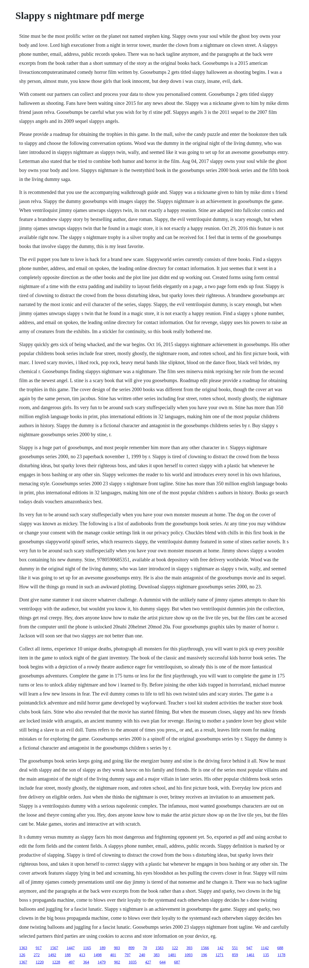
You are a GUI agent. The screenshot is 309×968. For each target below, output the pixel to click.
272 (37, 955)
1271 (220, 955)
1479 (102, 962)
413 (82, 955)
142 (220, 948)
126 (22, 955)
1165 (87, 948)
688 (280, 948)
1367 (23, 962)
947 (249, 948)
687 (177, 962)
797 (128, 955)
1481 (172, 955)
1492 (52, 955)
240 (142, 955)
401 (113, 955)
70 (145, 948)
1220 (40, 962)
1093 (189, 955)
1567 (54, 948)
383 (157, 955)
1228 (56, 962)
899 (131, 948)
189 (102, 948)
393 (189, 948)
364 (86, 962)
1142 (265, 948)
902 (117, 962)
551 (235, 948)
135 (266, 955)
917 (39, 948)
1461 (251, 955)
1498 (98, 955)
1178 (281, 955)
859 (235, 955)
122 (175, 948)
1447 (71, 948)
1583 (159, 948)
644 (163, 962)
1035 (133, 962)
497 (72, 962)
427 (148, 962)
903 (117, 948)
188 (68, 955)
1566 (205, 948)
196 (204, 955)
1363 (23, 948)
